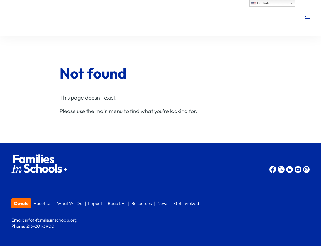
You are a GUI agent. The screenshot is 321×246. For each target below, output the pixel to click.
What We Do (69, 203)
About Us (42, 203)
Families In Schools (53, 18)
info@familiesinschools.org (51, 220)
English (260, 3)
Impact (95, 203)
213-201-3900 (40, 226)
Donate (21, 203)
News (162, 203)
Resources (141, 203)
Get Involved (186, 203)
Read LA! (117, 203)
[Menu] (307, 18)
